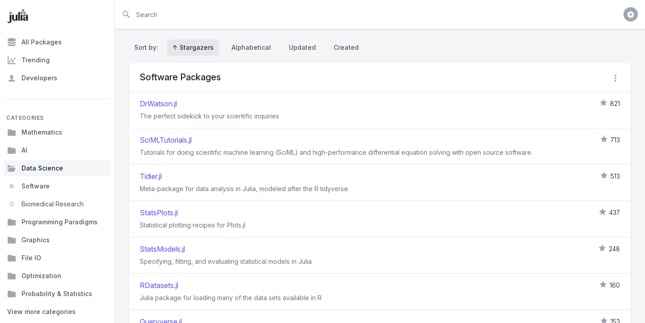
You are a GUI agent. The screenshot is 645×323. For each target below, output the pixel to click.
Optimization (34, 275)
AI (17, 150)
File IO (24, 257)
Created (346, 47)
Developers (32, 78)
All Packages (34, 42)
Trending (28, 60)
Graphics (28, 240)
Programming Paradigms (52, 222)
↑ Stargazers (193, 47)
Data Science (35, 168)
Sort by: (148, 47)
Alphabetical (251, 47)
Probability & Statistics (49, 293)
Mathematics (34, 132)
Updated (302, 47)
